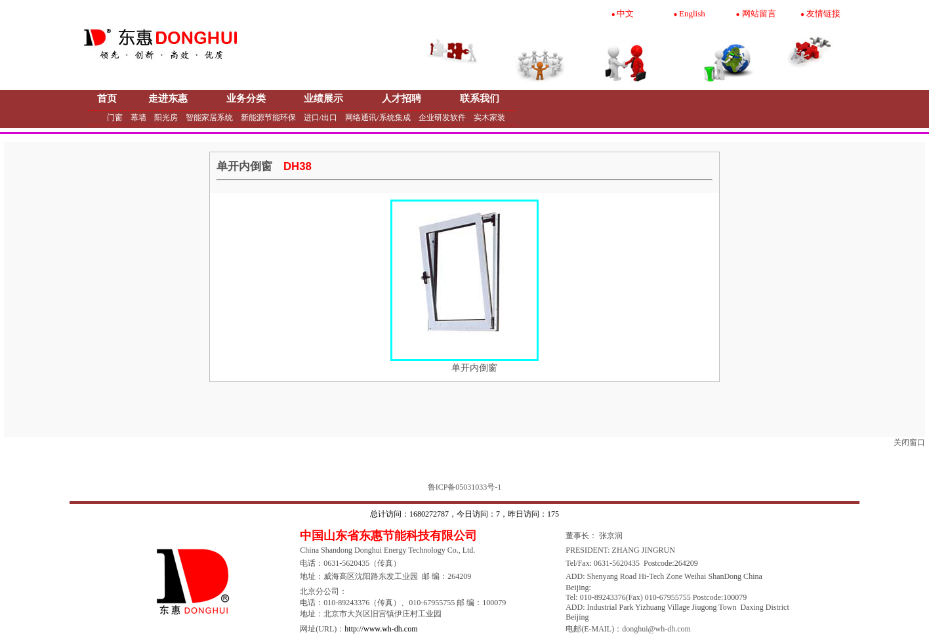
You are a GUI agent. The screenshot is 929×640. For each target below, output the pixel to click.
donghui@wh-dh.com (656, 628)
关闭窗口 (909, 442)
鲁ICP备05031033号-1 (465, 487)
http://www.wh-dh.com (380, 628)
